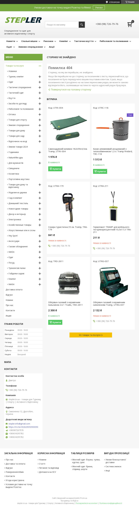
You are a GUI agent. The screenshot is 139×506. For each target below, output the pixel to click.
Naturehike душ (16, 157)
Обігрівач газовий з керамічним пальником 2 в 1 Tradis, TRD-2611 (65, 303)
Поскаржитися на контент (87, 503)
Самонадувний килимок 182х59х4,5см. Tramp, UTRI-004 (67, 150)
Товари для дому (17, 130)
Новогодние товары (18, 208)
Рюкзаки (48, 41)
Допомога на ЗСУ (47, 472)
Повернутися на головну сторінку (71, 89)
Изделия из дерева (18, 192)
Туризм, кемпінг (16, 76)
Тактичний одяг (16, 92)
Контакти (10, 310)
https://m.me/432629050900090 (23, 427)
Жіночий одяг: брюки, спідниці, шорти (82, 467)
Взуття (12, 98)
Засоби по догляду (18, 103)
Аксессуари (14, 241)
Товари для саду (16, 136)
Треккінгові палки (17, 268)
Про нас (9, 305)
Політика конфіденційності (110, 503)
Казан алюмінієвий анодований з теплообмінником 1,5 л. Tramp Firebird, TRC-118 (112, 151)
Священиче (14, 168)
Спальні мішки (29, 41)
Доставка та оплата (15, 463)
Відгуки (9, 294)
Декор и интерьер (17, 214)
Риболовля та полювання (114, 41)
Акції (51, 46)
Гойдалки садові (16, 273)
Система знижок (113, 466)
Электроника (15, 219)
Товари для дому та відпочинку (18, 185)
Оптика (12, 114)
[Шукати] (82, 25)
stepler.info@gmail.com (19, 423)
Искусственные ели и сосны (22, 230)
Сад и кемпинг (15, 198)
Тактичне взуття (83, 41)
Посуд (11, 262)
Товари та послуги (15, 65)
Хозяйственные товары (20, 225)
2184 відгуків (114, 2)
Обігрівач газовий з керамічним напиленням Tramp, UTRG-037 (109, 303)
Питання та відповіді (49, 467)
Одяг (9, 46)
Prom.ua (83, 498)
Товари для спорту (18, 119)
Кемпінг (63, 41)
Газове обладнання (18, 246)
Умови (99, 7)
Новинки (13, 71)
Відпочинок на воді (18, 141)
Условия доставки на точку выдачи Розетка (19, 485)
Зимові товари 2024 (18, 146)
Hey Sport (13, 235)
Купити (57, 168)
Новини (9, 300)
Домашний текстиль (18, 203)
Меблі (11, 252)
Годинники (14, 152)
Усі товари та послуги (90, 334)
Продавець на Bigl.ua (69, 500)
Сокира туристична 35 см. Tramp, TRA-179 (68, 228)
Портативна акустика (19, 179)
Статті (42, 463)
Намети (10, 41)
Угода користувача (15, 480)
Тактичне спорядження (20, 87)
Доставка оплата (14, 289)
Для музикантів (16, 163)
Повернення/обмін (15, 472)
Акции (8, 315)
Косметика (14, 173)
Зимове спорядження (30, 46)
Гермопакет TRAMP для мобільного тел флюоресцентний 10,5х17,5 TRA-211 (112, 229)
